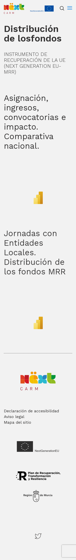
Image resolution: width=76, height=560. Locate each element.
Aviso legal (14, 416)
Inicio (8, 5)
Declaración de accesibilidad (31, 410)
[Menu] (69, 8)
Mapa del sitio (17, 422)
